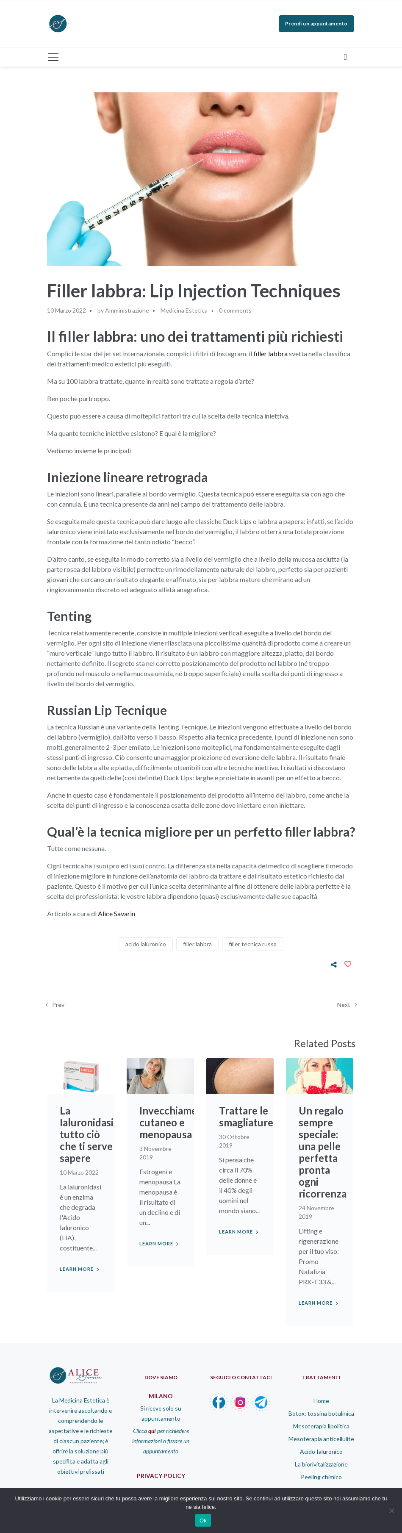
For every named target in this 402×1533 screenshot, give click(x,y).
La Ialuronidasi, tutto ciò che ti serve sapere (88, 1134)
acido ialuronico (145, 944)
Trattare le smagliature (246, 1116)
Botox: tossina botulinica (321, 1413)
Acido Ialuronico (321, 1451)
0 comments (235, 310)
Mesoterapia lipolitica (321, 1426)
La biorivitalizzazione (321, 1464)
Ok (203, 1520)
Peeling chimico (321, 1476)
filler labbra (270, 353)
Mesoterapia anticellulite (321, 1438)
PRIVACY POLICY (161, 1475)
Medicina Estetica (184, 310)
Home (321, 1400)
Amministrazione (127, 310)
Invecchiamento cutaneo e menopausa (176, 1122)
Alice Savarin (116, 913)
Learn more (77, 1269)
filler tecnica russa (253, 944)
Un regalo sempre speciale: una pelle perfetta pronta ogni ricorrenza (323, 1152)
